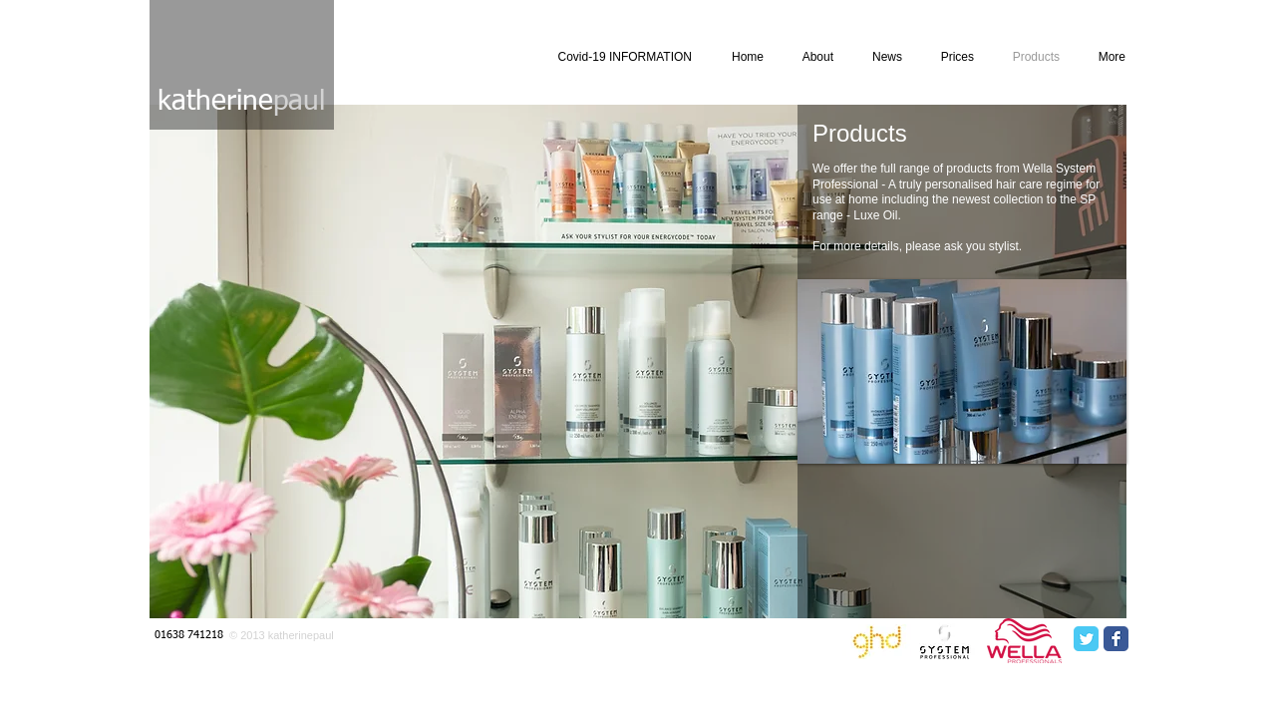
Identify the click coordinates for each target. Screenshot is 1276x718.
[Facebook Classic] (1116, 638)
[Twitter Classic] (1086, 638)
